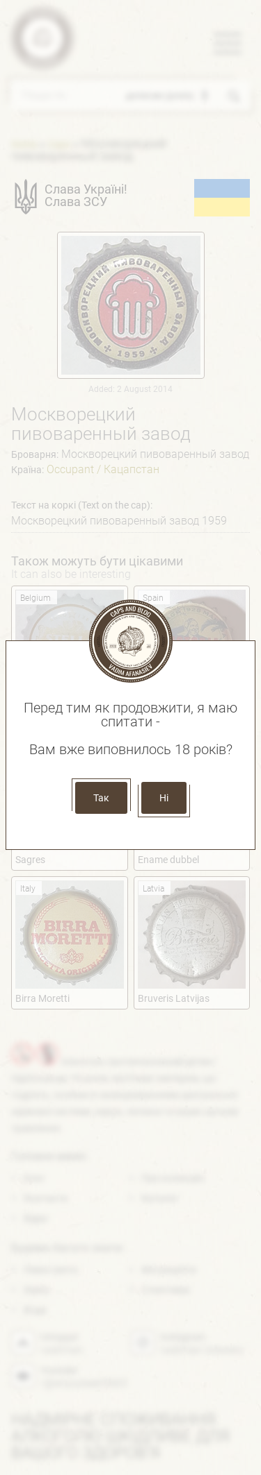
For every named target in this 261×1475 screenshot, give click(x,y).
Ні (163, 797)
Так (101, 797)
